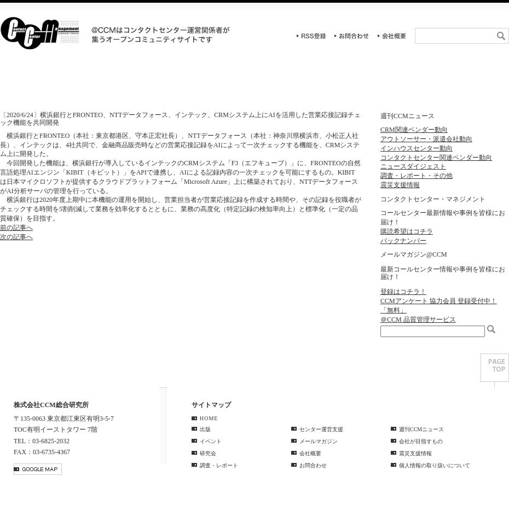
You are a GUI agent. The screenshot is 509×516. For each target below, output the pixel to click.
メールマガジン (318, 441)
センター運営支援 (381, 85)
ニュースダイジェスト (413, 166)
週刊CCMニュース (466, 85)
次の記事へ (16, 237)
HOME (42, 85)
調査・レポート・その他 (416, 175)
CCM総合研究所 (39, 32)
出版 (205, 429)
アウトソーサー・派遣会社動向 (426, 139)
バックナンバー (403, 241)
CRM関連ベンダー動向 (414, 130)
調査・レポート (297, 85)
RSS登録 (311, 36)
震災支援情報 (400, 185)
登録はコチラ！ (403, 291)
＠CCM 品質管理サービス (418, 319)
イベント (127, 85)
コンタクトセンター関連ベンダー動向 (436, 157)
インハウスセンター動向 (416, 148)
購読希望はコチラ (406, 231)
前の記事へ (16, 227)
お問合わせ (352, 36)
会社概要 (392, 36)
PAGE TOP (495, 370)
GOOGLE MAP (38, 469)
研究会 (212, 85)
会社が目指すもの (421, 441)
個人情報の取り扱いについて (434, 465)
